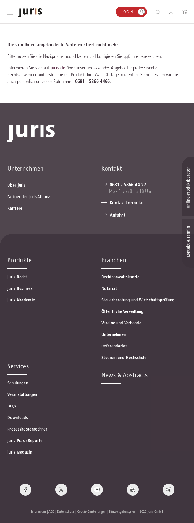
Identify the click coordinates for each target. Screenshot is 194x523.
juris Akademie (21, 300)
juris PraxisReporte (25, 440)
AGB (51, 511)
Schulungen (17, 383)
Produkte (19, 260)
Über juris (16, 185)
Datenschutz (65, 511)
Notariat (109, 288)
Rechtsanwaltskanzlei (121, 277)
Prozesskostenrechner (27, 429)
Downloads (17, 417)
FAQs (11, 406)
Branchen (113, 260)
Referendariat (114, 346)
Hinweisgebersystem (123, 511)
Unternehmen (113, 334)
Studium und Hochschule (124, 357)
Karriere (14, 208)
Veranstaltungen (22, 394)
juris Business (20, 288)
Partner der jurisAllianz (28, 196)
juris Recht (17, 277)
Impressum (38, 511)
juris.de (58, 68)
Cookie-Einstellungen (91, 511)
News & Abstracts (124, 375)
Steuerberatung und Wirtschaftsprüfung (137, 300)
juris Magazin (19, 452)
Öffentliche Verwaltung (122, 311)
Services (18, 366)
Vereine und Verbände (121, 323)
